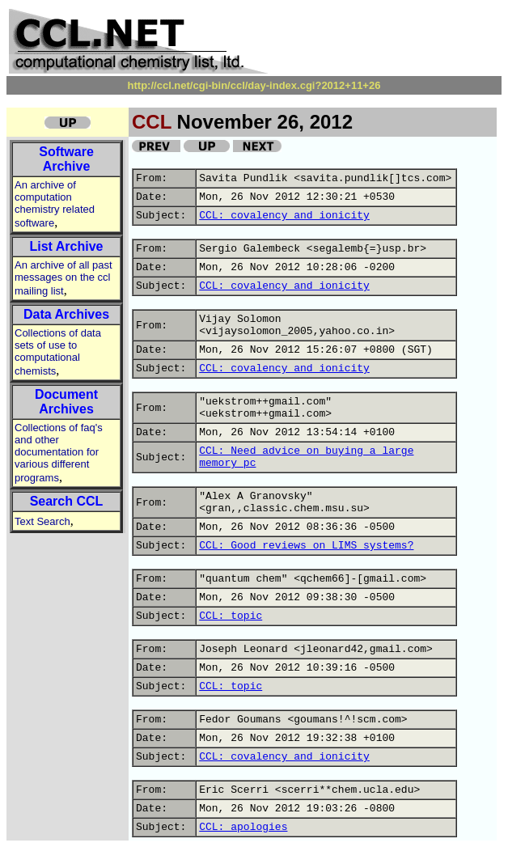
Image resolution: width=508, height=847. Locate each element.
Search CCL (67, 501)
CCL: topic (230, 616)
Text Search (42, 521)
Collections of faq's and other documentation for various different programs (59, 452)
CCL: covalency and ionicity (284, 216)
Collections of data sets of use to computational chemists (58, 352)
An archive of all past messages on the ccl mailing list (63, 278)
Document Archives (66, 402)
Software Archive (66, 159)
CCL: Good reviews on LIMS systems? (306, 546)
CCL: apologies (243, 827)
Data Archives (66, 314)
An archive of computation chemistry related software (55, 204)
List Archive (67, 246)
